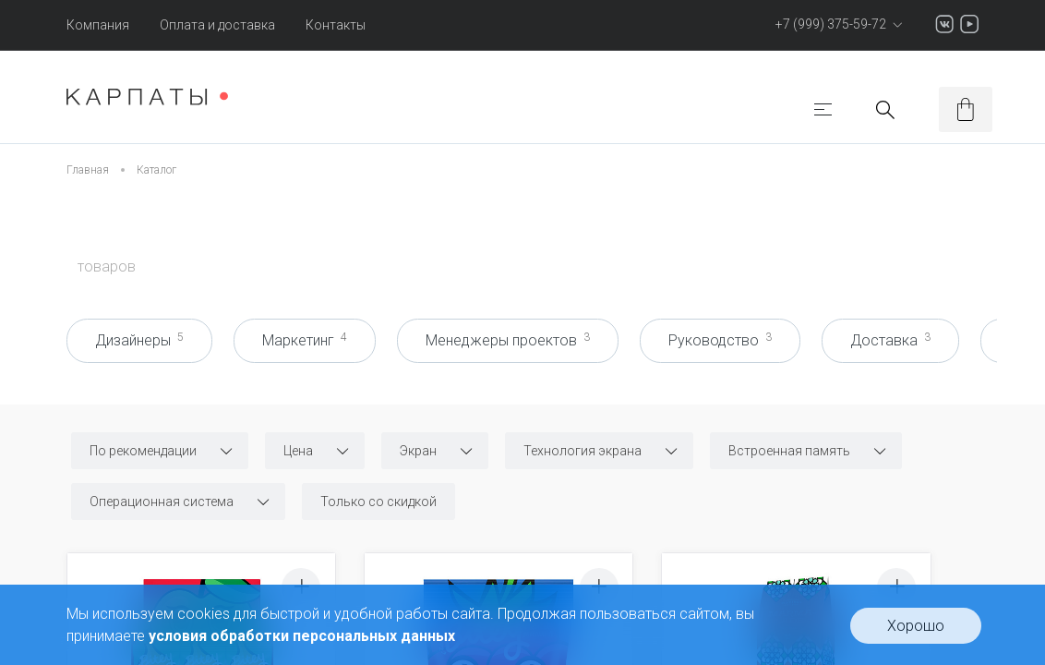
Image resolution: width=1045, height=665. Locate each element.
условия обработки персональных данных (302, 636)
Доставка (890, 340)
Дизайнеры (139, 340)
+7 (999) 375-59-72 (836, 24)
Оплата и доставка (217, 25)
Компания (97, 25)
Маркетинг (304, 340)
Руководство (720, 340)
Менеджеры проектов (508, 340)
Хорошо (915, 626)
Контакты (336, 25)
